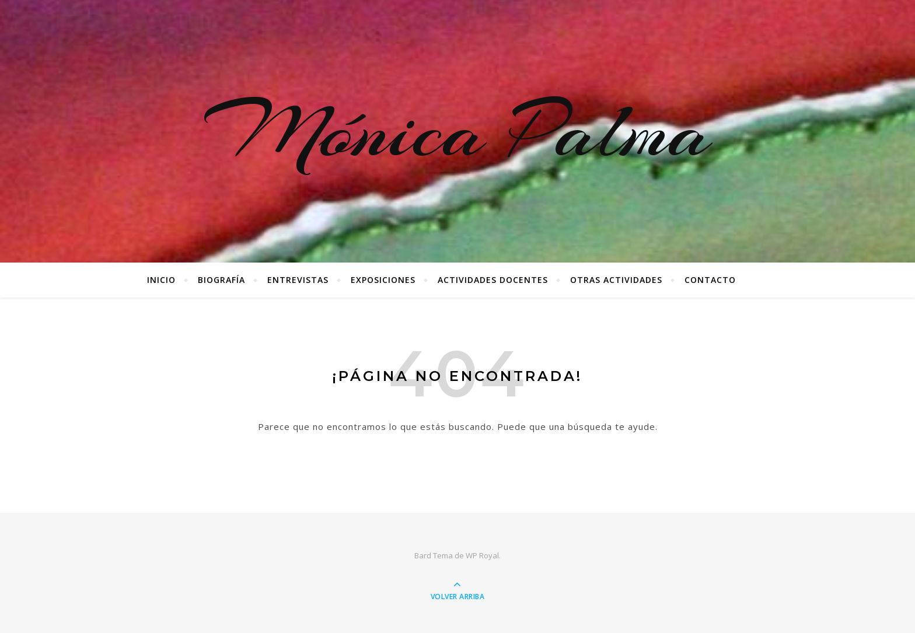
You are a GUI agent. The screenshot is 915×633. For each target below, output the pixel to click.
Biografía (221, 279)
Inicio (161, 279)
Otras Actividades (616, 279)
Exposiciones (383, 279)
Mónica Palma (457, 131)
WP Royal (482, 555)
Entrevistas (298, 279)
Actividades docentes (493, 279)
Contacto (710, 279)
